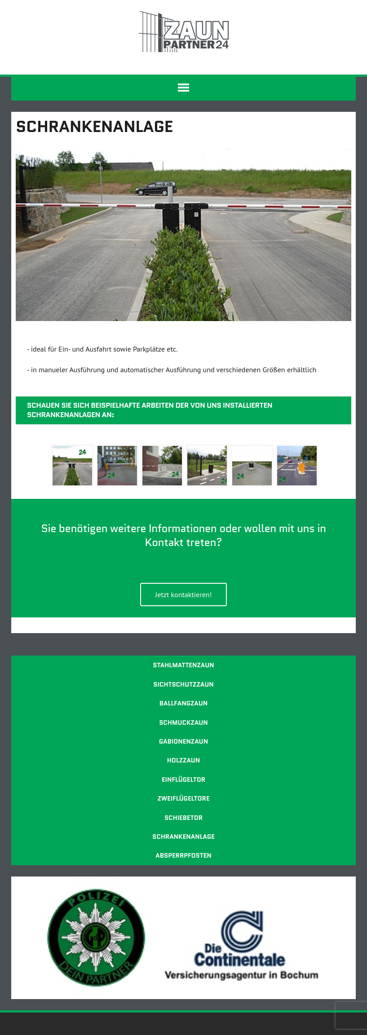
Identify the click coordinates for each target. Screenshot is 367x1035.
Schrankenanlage (183, 836)
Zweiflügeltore (183, 798)
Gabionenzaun (183, 741)
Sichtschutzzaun (183, 684)
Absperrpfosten (183, 855)
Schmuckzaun (183, 722)
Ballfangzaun (183, 703)
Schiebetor (183, 817)
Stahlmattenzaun (183, 665)
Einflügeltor (183, 779)
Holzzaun (183, 760)
